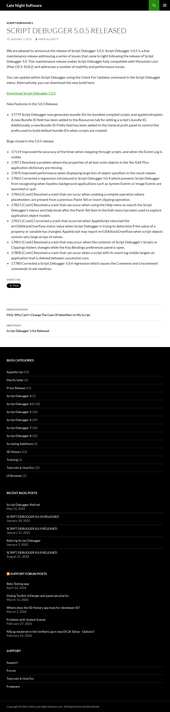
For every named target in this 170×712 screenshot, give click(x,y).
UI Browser (14, 475)
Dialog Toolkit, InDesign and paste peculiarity (38, 596)
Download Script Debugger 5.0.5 (31, 93)
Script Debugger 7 (19, 428)
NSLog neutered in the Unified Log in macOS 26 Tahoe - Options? (51, 631)
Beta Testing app (18, 584)
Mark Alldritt (48, 39)
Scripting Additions (20, 444)
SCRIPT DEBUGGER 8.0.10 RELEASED (33, 516)
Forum (11, 670)
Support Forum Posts (28, 574)
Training (12, 460)
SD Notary (14, 452)
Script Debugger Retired (23, 504)
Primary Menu (164, 5)
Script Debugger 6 (19, 420)
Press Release (16, 388)
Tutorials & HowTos (20, 467)
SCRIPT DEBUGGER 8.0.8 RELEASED (32, 552)
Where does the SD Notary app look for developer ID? (43, 607)
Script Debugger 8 (19, 436)
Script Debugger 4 (19, 396)
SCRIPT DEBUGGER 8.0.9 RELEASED (32, 528)
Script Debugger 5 (20, 23)
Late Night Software (24, 5)
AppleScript (15, 372)
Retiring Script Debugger (24, 540)
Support (12, 662)
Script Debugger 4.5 (20, 404)
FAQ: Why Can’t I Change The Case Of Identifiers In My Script (85, 312)
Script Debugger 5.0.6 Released (85, 328)
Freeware (13, 686)
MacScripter (15, 380)
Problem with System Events (26, 619)
